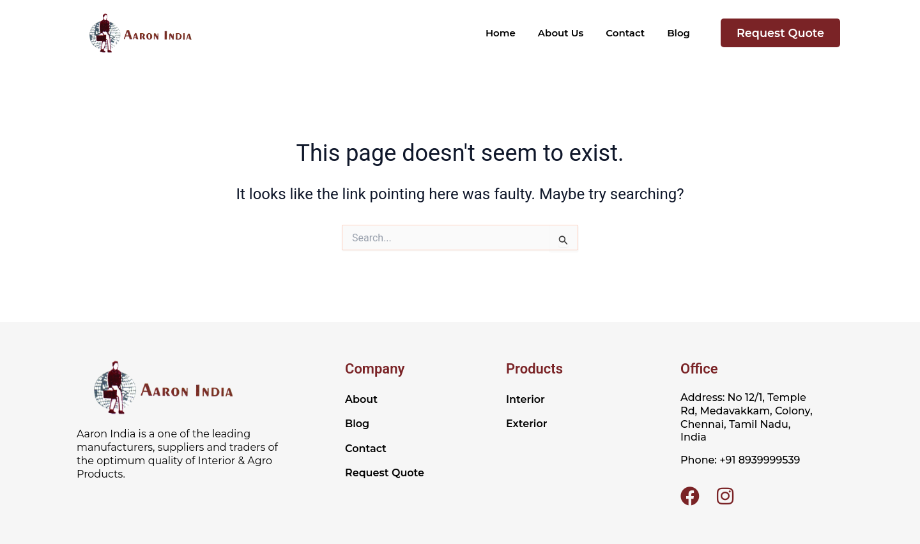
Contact (625, 33)
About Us (560, 33)
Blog (678, 33)
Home (501, 33)
